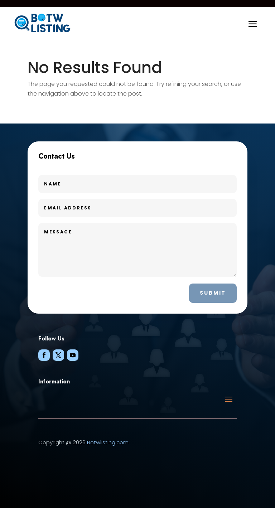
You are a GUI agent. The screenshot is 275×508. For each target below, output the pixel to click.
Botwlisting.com (108, 442)
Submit (213, 292)
